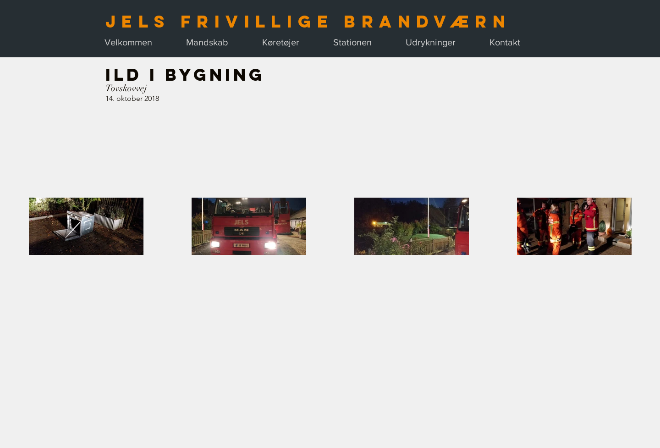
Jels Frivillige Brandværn (308, 21)
